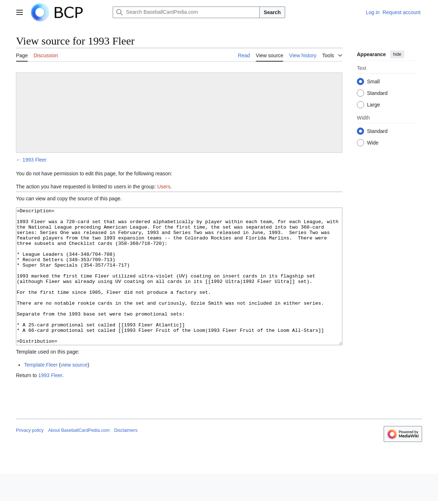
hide (397, 54)
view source (74, 392)
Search (272, 12)
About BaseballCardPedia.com (79, 457)
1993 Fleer (34, 160)
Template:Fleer (41, 392)
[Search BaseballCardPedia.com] (186, 12)
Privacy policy (29, 457)
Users (164, 186)
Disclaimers (125, 457)
